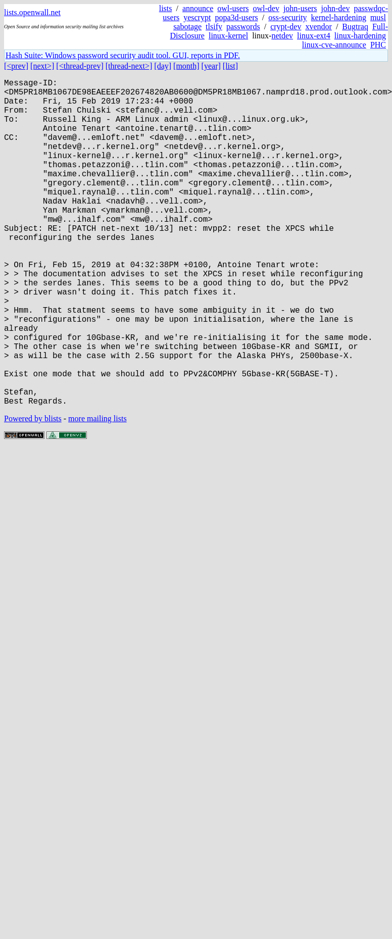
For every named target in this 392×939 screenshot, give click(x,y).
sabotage (187, 26)
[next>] (42, 66)
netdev (282, 35)
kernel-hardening (338, 17)
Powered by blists (33, 491)
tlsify (214, 26)
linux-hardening (360, 35)
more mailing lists (97, 491)
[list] (230, 66)
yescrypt (197, 17)
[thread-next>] (129, 66)
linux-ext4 (313, 35)
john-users (300, 8)
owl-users (233, 8)
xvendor (318, 26)
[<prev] (16, 66)
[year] (211, 66)
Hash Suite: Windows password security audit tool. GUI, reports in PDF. (123, 55)
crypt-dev (285, 26)
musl (378, 17)
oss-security (287, 17)
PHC (378, 44)
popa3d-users (236, 17)
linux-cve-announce (334, 44)
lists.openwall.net (32, 12)
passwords (243, 26)
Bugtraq (355, 26)
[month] (186, 66)
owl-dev (266, 8)
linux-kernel (228, 35)
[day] (162, 66)
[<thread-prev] (79, 66)
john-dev (335, 8)
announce (197, 8)
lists (165, 8)
